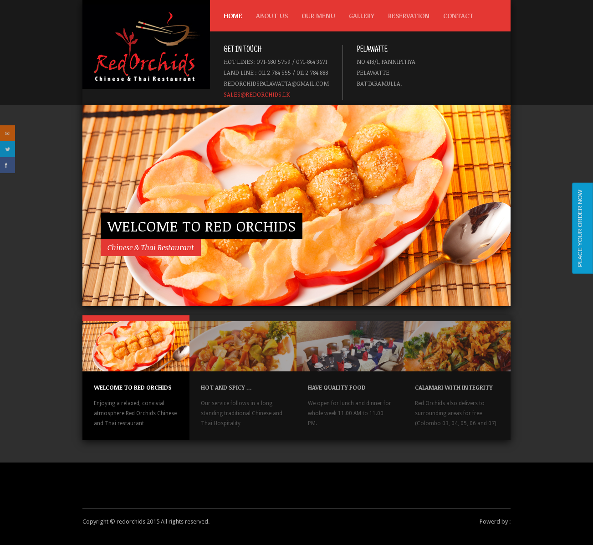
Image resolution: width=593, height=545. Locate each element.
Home (233, 15)
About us (272, 15)
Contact (458, 15)
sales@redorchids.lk (257, 94)
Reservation (408, 15)
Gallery (361, 15)
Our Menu (316, 18)
